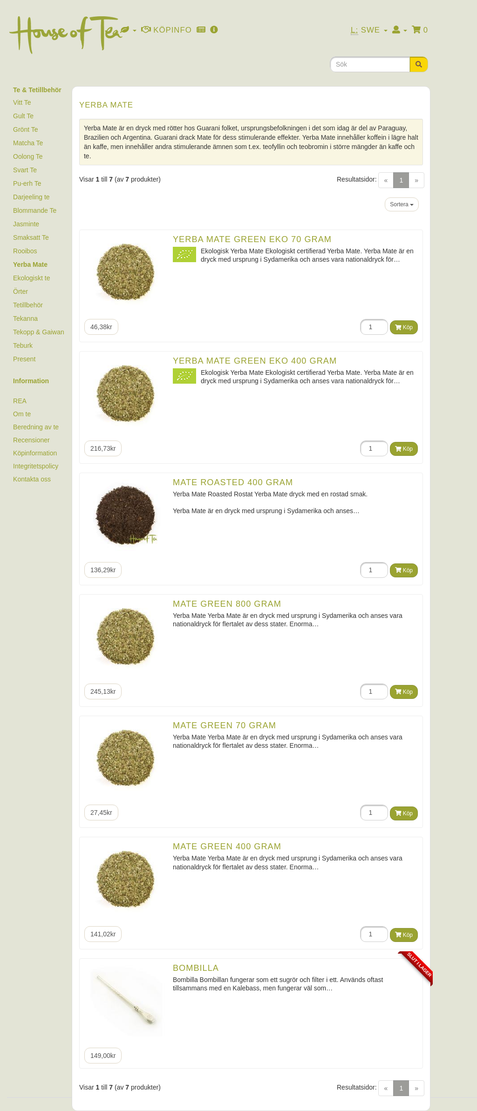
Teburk (23, 345)
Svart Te (25, 170)
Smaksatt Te (31, 237)
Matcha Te (28, 143)
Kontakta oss (32, 479)
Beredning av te (36, 427)
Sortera (402, 204)
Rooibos (25, 251)
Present (24, 359)
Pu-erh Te (27, 183)
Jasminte (26, 224)
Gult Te (23, 116)
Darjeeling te (31, 197)
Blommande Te (34, 210)
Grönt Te (25, 129)
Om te (22, 414)
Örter (20, 291)
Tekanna (25, 318)
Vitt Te (22, 102)
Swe (369, 30)
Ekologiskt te (31, 278)
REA (20, 401)
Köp (404, 327)
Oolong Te (28, 156)
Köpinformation (35, 453)
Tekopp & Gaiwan (38, 332)
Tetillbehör (28, 305)
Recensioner (31, 440)
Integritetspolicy (35, 466)
